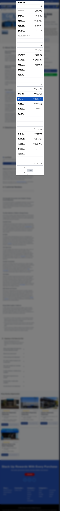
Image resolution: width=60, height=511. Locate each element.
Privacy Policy (27, 174)
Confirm (30, 170)
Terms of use (35, 174)
